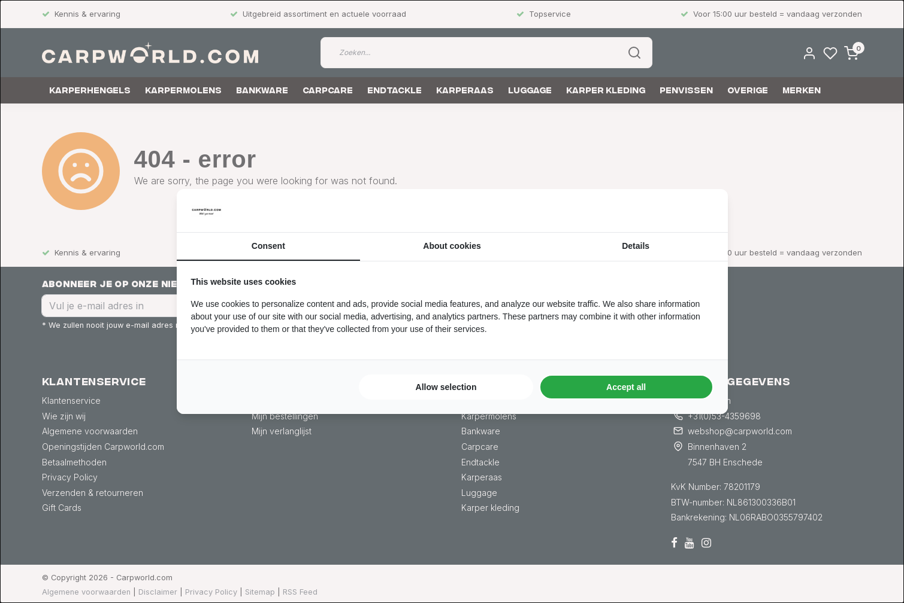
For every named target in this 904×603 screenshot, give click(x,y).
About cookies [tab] (451, 246)
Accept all (626, 387)
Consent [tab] (268, 246)
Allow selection (446, 387)
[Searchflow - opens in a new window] (698, 210)
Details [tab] (635, 246)
